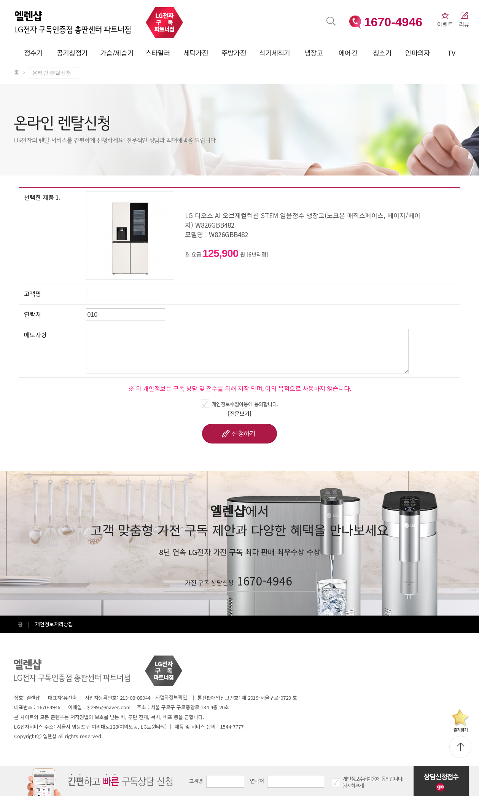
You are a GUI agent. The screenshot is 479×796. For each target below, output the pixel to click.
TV (451, 52)
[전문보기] (239, 413)
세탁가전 (195, 52)
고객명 (196, 781)
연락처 (257, 781)
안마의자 (419, 52)
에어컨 (348, 52)
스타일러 (157, 52)
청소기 (382, 52)
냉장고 (313, 52)
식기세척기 (274, 52)
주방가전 (233, 52)
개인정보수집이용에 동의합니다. (245, 404)
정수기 (33, 52)
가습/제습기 (117, 52)
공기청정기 (72, 52)
